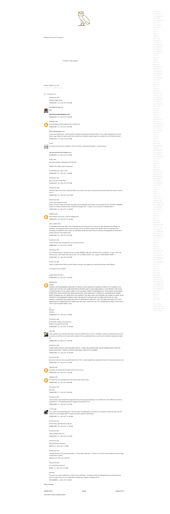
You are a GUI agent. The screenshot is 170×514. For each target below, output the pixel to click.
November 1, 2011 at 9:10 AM (60, 480)
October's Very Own (10, 15)
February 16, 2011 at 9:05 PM (60, 372)
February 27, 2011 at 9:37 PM (60, 436)
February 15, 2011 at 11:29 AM (61, 326)
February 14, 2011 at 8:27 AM (60, 183)
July (155, 29)
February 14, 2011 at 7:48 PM (60, 277)
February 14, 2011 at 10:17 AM (61, 195)
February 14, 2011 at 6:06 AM (60, 117)
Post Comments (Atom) (58, 494)
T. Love (51, 409)
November (157, 16)
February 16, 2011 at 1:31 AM (60, 362)
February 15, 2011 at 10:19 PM (61, 352)
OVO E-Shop (157, 304)
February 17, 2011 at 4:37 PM (60, 404)
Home (84, 491)
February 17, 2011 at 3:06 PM (60, 392)
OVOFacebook (158, 306)
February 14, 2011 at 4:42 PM (60, 235)
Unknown (52, 121)
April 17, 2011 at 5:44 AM (58, 468)
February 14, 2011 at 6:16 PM (60, 245)
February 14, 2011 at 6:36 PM (60, 257)
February (157, 14)
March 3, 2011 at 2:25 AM (59, 446)
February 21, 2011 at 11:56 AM (61, 416)
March (155, 38)
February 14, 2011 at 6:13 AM (60, 138)
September (157, 20)
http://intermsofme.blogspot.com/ (59, 114)
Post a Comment (49, 484)
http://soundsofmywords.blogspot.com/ (60, 152)
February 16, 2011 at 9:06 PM (60, 382)
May (154, 34)
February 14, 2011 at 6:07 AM (60, 126)
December (157, 44)
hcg (50, 472)
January (156, 42)
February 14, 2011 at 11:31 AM (61, 219)
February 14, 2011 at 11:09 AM (61, 209)
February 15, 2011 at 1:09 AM (60, 314)
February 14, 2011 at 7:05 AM (60, 173)
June (155, 31)
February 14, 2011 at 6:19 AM (60, 155)
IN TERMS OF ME (54, 107)
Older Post (119, 491)
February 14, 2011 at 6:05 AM (60, 103)
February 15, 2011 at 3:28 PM (60, 340)
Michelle (51, 282)
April (155, 36)
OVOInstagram (158, 308)
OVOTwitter (157, 310)
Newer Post (48, 491)
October (156, 18)
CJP (50, 331)
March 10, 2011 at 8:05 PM (59, 458)
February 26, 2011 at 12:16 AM (61, 426)
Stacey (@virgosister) (55, 131)
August (156, 22)
